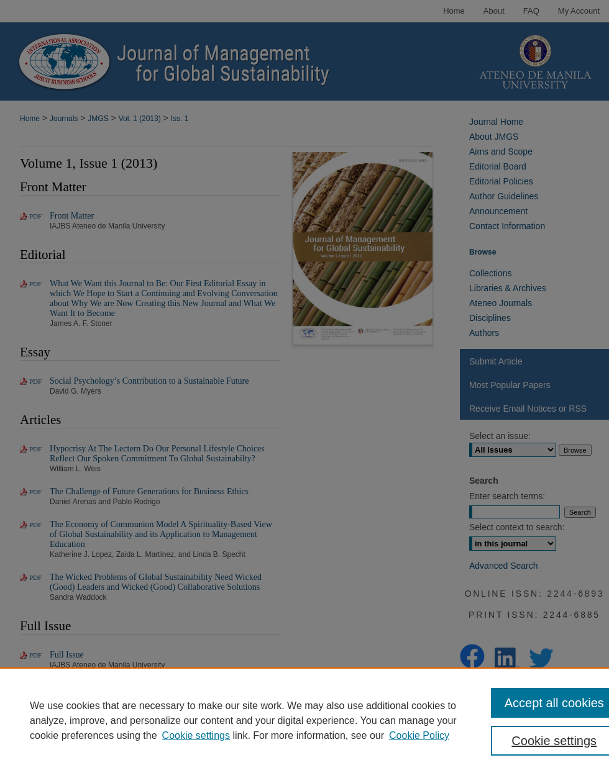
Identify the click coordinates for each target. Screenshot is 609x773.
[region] (304, 720)
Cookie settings (196, 735)
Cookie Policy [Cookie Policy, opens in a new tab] (419, 735)
